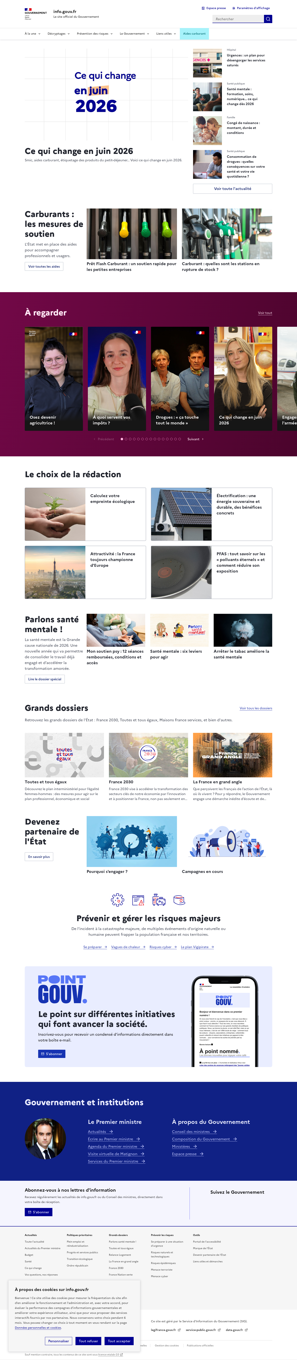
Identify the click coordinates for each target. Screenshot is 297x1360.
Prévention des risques (92, 34)
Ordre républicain (77, 1265)
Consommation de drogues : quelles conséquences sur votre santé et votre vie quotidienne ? (246, 166)
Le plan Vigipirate (195, 946)
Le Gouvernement (132, 34)
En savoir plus (39, 856)
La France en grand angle (217, 782)
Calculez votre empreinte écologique (112, 499)
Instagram (249, 1202)
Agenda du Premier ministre (113, 1146)
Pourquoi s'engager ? (107, 871)
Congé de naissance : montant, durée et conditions (243, 127)
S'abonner (54, 1053)
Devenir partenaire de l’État (209, 1255)
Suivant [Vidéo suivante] (193, 439)
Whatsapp (226, 1213)
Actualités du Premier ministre (42, 1248)
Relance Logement (120, 1255)
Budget (29, 1255)
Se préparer (93, 946)
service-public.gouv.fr (201, 1330)
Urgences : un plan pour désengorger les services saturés (246, 60)
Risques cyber (161, 946)
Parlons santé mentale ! (122, 1242)
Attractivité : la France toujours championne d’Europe (112, 559)
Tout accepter (119, 1341)
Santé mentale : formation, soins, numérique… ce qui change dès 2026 (242, 96)
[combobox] (238, 19)
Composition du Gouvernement (201, 1139)
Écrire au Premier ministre (111, 1139)
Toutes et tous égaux (46, 782)
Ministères (181, 1146)
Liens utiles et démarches (208, 1261)
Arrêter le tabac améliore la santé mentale (241, 654)
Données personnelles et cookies (38, 1328)
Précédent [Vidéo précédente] (106, 439)
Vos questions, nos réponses (41, 1275)
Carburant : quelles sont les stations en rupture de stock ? (220, 267)
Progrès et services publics (82, 1252)
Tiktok (214, 1213)
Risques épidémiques (163, 1263)
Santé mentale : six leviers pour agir (176, 654)
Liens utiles (164, 34)
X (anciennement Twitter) (214, 1202)
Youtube (237, 1213)
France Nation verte (121, 1275)
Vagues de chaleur (126, 946)
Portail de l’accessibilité (207, 1242)
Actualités (97, 1131)
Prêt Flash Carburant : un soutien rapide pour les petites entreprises (131, 267)
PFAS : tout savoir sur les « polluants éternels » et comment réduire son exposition (241, 562)
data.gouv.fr (235, 1330)
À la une (30, 34)
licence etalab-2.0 (108, 1354)
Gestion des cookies (167, 1345)
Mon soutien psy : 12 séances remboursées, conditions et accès (115, 657)
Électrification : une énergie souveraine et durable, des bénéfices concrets (239, 504)
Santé (28, 1261)
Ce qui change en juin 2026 (79, 150)
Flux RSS (249, 1213)
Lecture (54, 378)
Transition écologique (80, 1259)
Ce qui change (33, 1268)
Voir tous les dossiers (256, 708)
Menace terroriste (161, 1270)
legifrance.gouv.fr (164, 1330)
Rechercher (268, 19)
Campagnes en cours (202, 871)
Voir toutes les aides (44, 266)
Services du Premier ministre (113, 1161)
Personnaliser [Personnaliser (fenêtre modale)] (58, 1341)
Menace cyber (159, 1276)
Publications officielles (200, 1345)
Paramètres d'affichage (253, 8)
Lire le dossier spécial (44, 679)
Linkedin (237, 1202)
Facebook (226, 1202)
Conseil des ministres (191, 1131)
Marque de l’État (203, 1248)
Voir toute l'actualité (232, 188)
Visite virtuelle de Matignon (113, 1154)
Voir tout (265, 312)
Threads (261, 1202)
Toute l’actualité (34, 1242)
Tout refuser (88, 1341)
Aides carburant (194, 34)
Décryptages (56, 34)
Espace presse (216, 8)
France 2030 (121, 782)
